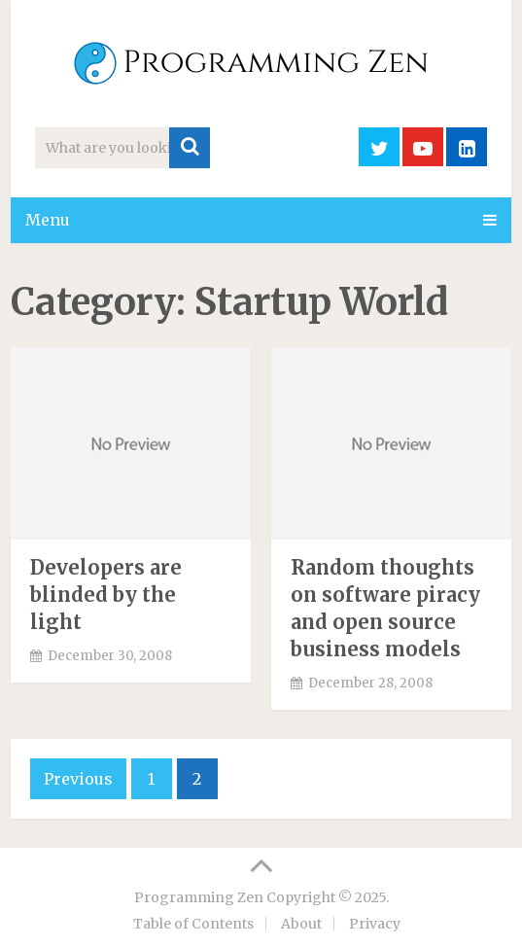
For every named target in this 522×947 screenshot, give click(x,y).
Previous (78, 779)
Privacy (374, 923)
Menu (47, 219)
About (301, 923)
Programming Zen (198, 897)
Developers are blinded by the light (106, 594)
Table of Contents (193, 923)
